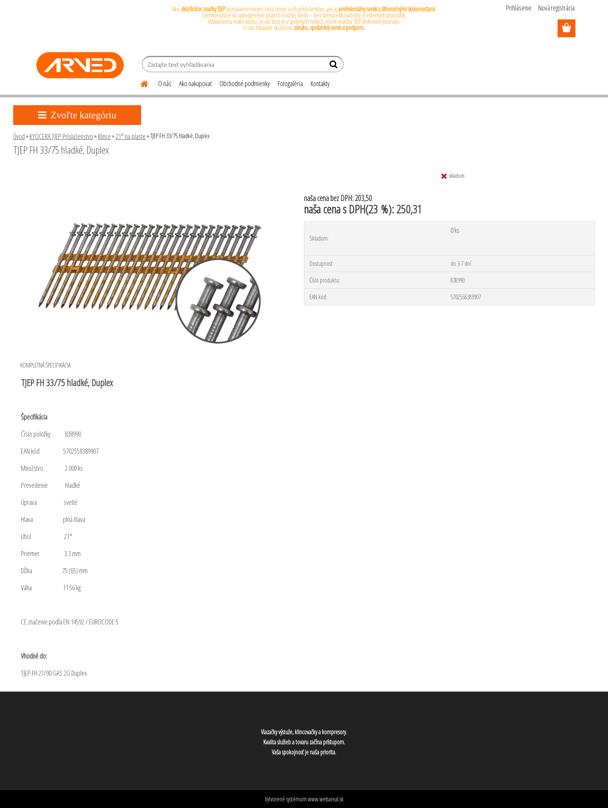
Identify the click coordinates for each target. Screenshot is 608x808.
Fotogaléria (290, 83)
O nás (164, 83)
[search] (334, 66)
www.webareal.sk (326, 799)
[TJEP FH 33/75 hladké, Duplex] (148, 171)
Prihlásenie (519, 7)
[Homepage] (140, 83)
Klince (104, 136)
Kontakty (320, 83)
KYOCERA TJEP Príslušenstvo (61, 136)
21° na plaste (131, 136)
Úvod (19, 136)
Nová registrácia (556, 7)
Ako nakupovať (195, 83)
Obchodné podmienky (244, 83)
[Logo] (80, 65)
